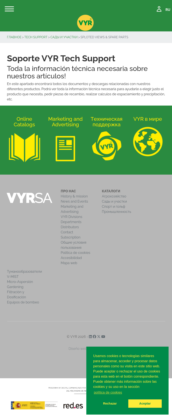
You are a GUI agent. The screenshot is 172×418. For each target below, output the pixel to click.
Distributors (70, 227)
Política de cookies (75, 253)
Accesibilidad (71, 258)
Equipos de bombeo (23, 302)
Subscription (71, 237)
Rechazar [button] (110, 403)
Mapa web (69, 263)
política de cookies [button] (108, 392)
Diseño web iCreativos (86, 349)
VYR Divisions (71, 217)
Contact (67, 232)
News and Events (74, 201)
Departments (71, 222)
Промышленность (116, 212)
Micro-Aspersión (20, 282)
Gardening (15, 287)
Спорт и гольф (113, 207)
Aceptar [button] (145, 403)
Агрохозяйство (114, 196)
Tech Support (36, 37)
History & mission (74, 196)
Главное (14, 37)
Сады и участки (64, 37)
